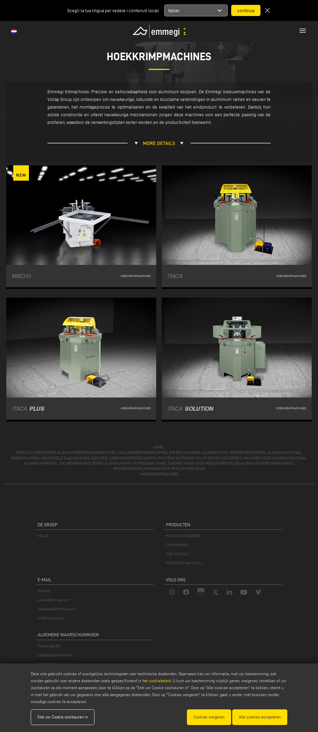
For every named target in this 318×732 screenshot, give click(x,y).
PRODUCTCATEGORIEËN (183, 536)
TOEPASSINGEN (177, 545)
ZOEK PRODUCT (177, 554)
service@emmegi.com (53, 600)
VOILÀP (43, 536)
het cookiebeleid (156, 680)
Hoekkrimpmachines (160, 474)
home (158, 447)
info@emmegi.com (51, 618)
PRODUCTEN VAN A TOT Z (184, 563)
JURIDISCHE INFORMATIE (55, 655)
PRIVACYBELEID (49, 646)
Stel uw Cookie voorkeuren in (62, 717)
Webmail (44, 591)
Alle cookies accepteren (260, 717)
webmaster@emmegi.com (56, 609)
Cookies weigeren (209, 717)
